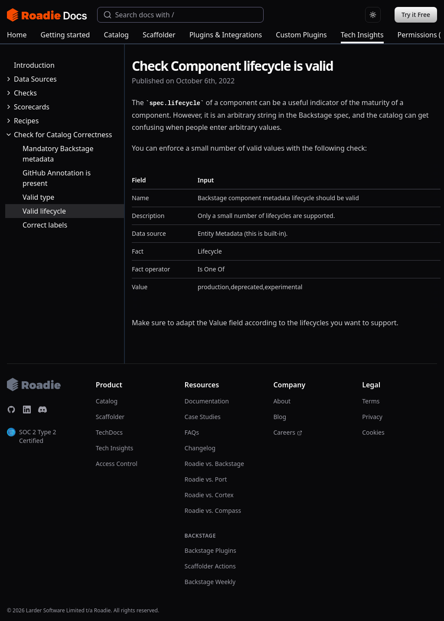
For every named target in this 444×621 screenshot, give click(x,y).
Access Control (116, 463)
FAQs (192, 432)
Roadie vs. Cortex (209, 495)
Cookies (373, 432)
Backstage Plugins (210, 550)
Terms (370, 401)
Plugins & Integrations (225, 35)
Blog (279, 417)
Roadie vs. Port (206, 479)
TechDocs (109, 432)
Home (17, 35)
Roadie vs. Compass (213, 510)
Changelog (200, 448)
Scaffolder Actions (210, 566)
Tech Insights (362, 36)
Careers (287, 432)
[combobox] (180, 15)
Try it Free (416, 14)
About (282, 401)
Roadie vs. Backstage (214, 463)
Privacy (372, 417)
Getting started (65, 35)
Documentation (207, 401)
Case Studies (203, 417)
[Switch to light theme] (373, 15)
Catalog (116, 35)
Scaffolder (159, 35)
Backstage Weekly (210, 582)
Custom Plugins (301, 35)
